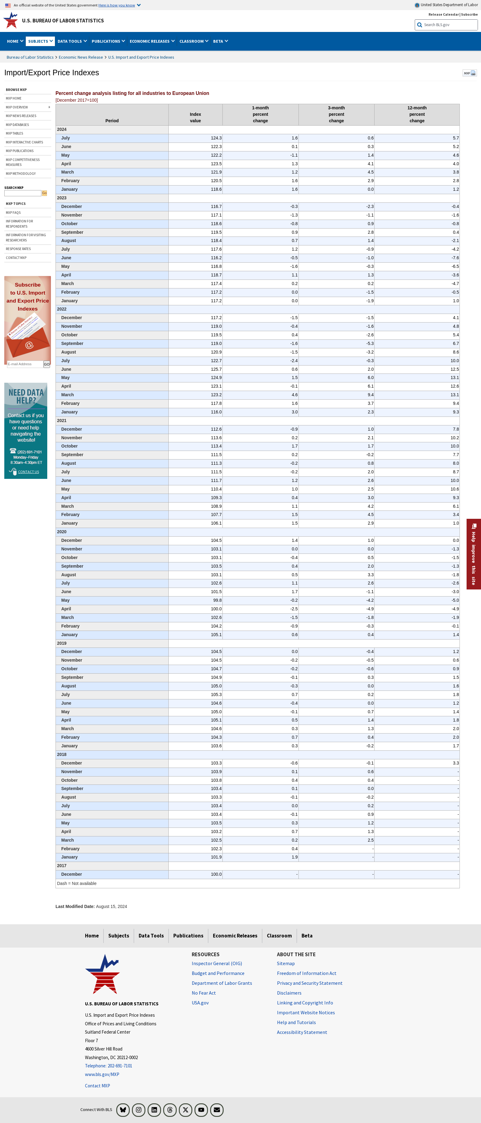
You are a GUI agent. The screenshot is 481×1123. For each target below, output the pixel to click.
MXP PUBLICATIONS (19, 151)
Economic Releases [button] (150, 41)
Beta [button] (218, 41)
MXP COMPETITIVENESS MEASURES (23, 162)
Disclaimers (289, 993)
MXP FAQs (13, 212)
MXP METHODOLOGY (21, 173)
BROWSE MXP (16, 90)
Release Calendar (444, 14)
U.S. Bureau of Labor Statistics (63, 20)
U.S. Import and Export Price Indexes (141, 57)
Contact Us (28, 471)
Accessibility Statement (302, 1032)
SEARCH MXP (14, 188)
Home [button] (13, 41)
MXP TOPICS (16, 204)
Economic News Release (81, 57)
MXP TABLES (14, 133)
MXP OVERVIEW (17, 107)
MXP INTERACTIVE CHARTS (24, 142)
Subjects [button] (38, 41)
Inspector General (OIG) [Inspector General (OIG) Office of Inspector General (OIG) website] (217, 963)
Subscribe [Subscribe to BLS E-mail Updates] (469, 14)
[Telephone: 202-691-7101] (134, 1066)
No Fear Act (204, 993)
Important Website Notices (306, 1012)
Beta (307, 935)
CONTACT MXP (16, 258)
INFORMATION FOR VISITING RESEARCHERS (26, 237)
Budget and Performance (218, 973)
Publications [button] (106, 41)
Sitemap (286, 963)
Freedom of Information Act (307, 973)
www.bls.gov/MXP (102, 1074)
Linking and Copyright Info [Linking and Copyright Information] (305, 1003)
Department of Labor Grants (222, 983)
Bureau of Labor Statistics (30, 57)
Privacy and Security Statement (310, 983)
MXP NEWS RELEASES (21, 116)
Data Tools (151, 935)
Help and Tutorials (296, 1022)
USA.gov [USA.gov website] (200, 1003)
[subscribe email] (25, 364)
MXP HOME (13, 98)
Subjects (118, 935)
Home (92, 935)
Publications (188, 935)
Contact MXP (97, 1086)
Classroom (279, 935)
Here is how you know (116, 4)
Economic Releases (235, 935)
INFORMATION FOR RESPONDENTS (19, 224)
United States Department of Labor (446, 5)
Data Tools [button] (70, 41)
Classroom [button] (192, 41)
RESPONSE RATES (18, 249)
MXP (469, 73)
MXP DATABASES (17, 125)
